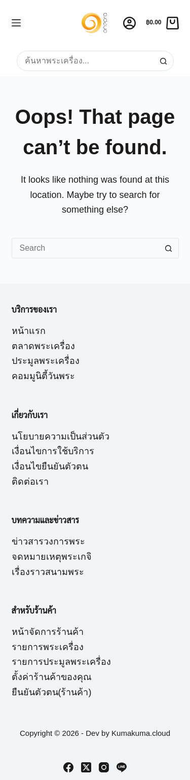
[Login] (129, 23)
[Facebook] (68, 767)
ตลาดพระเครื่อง (43, 346)
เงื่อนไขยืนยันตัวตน (50, 466)
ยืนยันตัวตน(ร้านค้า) (52, 692)
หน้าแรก (29, 331)
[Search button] (164, 61)
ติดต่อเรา (30, 482)
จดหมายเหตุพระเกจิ (52, 557)
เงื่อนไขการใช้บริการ (53, 451)
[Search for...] (85, 61)
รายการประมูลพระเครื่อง (61, 662)
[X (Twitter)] (86, 767)
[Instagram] (104, 767)
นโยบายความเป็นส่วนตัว (60, 436)
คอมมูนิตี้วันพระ (43, 376)
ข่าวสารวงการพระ (48, 541)
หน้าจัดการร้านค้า (48, 632)
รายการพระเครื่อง (48, 647)
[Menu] (16, 22)
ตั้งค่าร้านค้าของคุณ (52, 677)
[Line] (122, 767)
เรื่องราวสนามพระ (48, 572)
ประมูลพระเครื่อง (46, 361)
